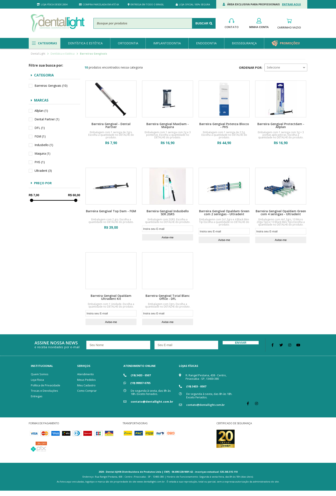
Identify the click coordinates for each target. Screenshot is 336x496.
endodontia (206, 43)
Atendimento (85, 374)
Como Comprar (87, 391)
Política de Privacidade (45, 385)
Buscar (201, 23)
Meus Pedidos (86, 380)
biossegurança (244, 43)
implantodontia (167, 43)
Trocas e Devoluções (44, 391)
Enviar (240, 342)
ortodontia (128, 43)
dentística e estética (85, 43)
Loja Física (37, 380)
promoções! (290, 43)
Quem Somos (39, 374)
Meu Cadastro (86, 385)
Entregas (36, 396)
